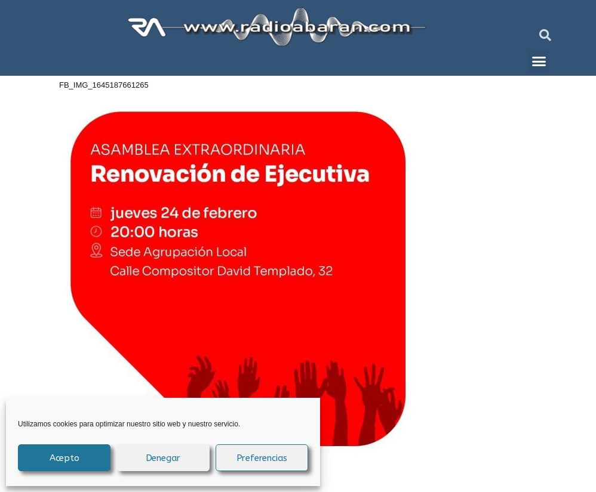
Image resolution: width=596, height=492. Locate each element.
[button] (545, 35)
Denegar (163, 458)
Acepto (64, 458)
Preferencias (262, 458)
